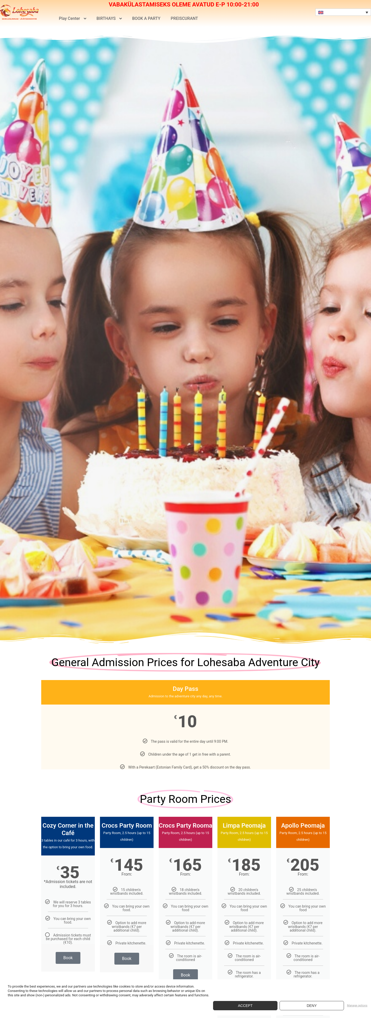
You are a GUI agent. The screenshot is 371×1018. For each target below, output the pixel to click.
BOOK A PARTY (146, 18)
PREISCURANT (184, 18)
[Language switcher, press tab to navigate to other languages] (343, 12)
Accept (245, 1006)
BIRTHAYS (109, 18)
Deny (312, 1006)
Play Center (72, 18)
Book (68, 957)
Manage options (357, 1005)
